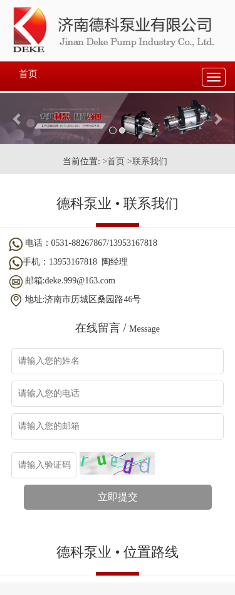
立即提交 (118, 497)
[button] (17, 119)
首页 (28, 74)
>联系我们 (147, 161)
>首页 (113, 161)
